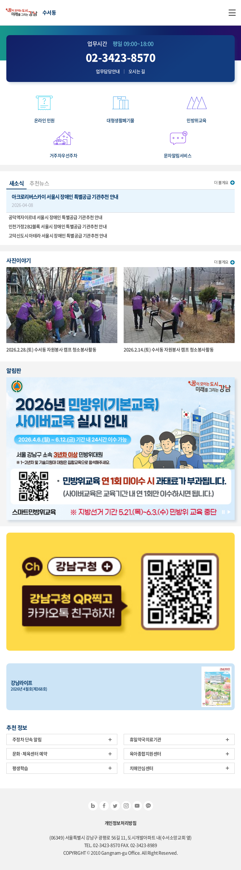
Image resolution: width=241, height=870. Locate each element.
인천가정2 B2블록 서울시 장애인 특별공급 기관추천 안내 (58, 226)
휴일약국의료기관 (146, 739)
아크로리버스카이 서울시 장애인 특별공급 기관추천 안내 (120, 200)
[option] (120, 448)
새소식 (16, 183)
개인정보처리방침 (121, 823)
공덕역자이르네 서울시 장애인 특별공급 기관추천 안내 (55, 217)
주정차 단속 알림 (27, 739)
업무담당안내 (108, 71)
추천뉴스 (39, 183)
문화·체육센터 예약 (29, 753)
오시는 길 (136, 71)
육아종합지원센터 (146, 753)
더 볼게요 (221, 182)
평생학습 (20, 768)
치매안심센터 (141, 768)
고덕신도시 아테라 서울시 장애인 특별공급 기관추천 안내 (58, 235)
